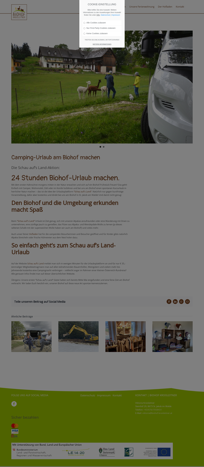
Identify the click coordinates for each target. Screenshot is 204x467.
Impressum (116, 15)
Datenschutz (105, 15)
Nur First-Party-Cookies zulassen (99, 28)
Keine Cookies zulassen (95, 33)
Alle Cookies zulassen (94, 22)
